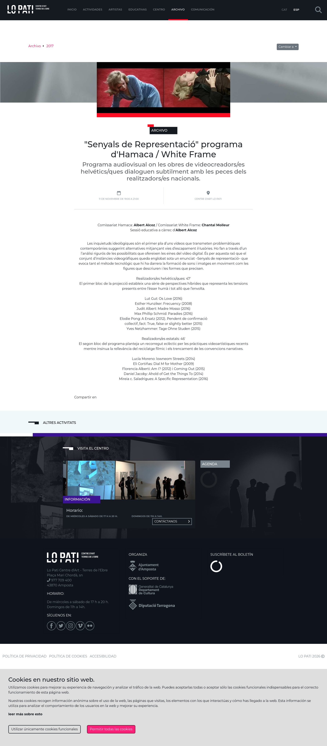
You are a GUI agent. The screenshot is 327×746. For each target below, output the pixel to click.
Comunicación (202, 9)
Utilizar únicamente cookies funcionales (44, 729)
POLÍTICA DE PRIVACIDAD (25, 656)
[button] (318, 10)
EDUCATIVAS (137, 9)
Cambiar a (286, 47)
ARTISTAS (115, 9)
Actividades (92, 9)
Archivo (178, 9)
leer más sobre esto (25, 714)
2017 (50, 46)
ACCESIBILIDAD (103, 656)
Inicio (72, 9)
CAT (284, 9)
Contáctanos (172, 521)
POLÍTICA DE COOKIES (68, 656)
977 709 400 (59, 580)
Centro (159, 9)
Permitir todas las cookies (111, 729)
